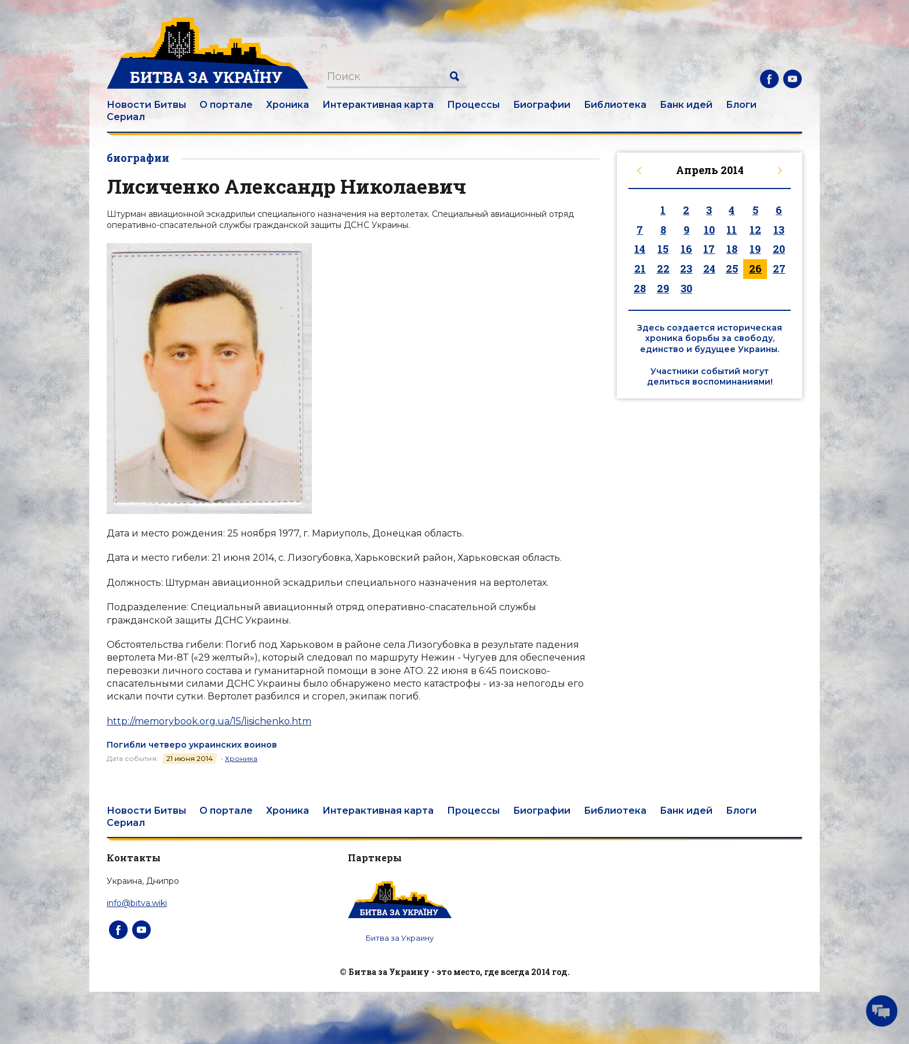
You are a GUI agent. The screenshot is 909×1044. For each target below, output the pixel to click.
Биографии (541, 104)
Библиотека (615, 104)
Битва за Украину (400, 937)
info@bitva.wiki (137, 903)
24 (709, 269)
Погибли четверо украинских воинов (192, 745)
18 (731, 249)
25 (732, 269)
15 (662, 249)
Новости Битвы (146, 104)
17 (709, 249)
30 (686, 288)
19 (755, 249)
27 (779, 269)
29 (663, 288)
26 (755, 269)
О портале (226, 104)
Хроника (287, 104)
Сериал (126, 116)
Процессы (473, 104)
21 (640, 269)
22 (663, 269)
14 (639, 249)
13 (778, 230)
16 (686, 249)
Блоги (741, 104)
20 (779, 249)
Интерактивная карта (378, 104)
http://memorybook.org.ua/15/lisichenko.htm (209, 721)
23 (686, 269)
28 (640, 288)
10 (709, 230)
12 (755, 230)
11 (731, 230)
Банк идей (686, 104)
